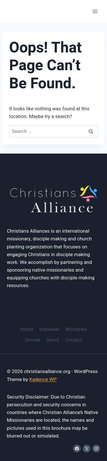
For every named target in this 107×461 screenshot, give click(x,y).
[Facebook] (77, 448)
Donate (33, 340)
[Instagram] (96, 448)
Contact (73, 340)
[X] (86, 448)
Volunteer (49, 329)
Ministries (76, 329)
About (52, 340)
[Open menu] (95, 11)
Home (26, 329)
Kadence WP (42, 379)
